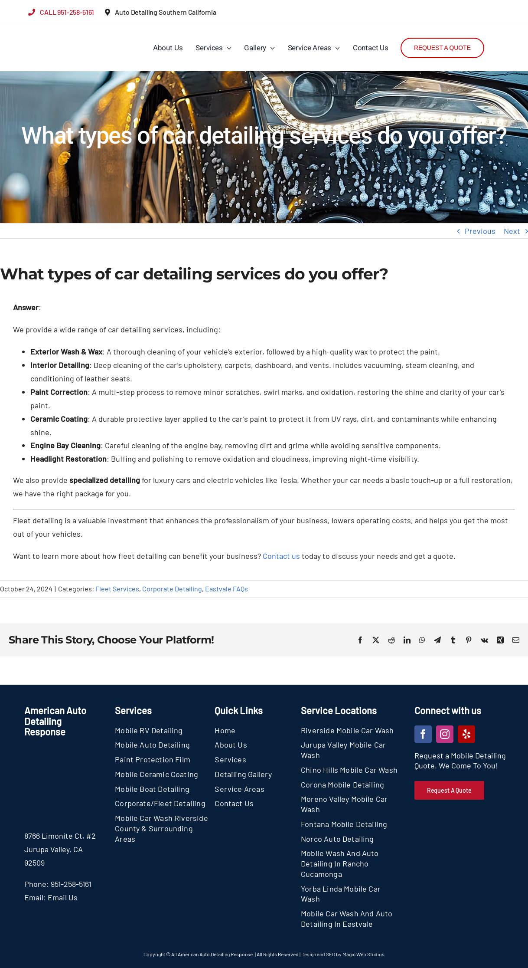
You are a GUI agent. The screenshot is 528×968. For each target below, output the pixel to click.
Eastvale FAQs (226, 588)
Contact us (281, 556)
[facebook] (423, 734)
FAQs (207, 167)
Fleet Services (117, 588)
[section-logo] (44, 30)
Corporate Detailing (172, 588)
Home (187, 167)
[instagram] (444, 734)
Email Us (63, 897)
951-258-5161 (71, 884)
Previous (480, 231)
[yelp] (466, 734)
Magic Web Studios (363, 954)
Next (512, 231)
